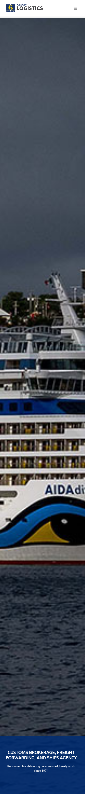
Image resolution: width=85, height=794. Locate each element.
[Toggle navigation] (75, 8)
